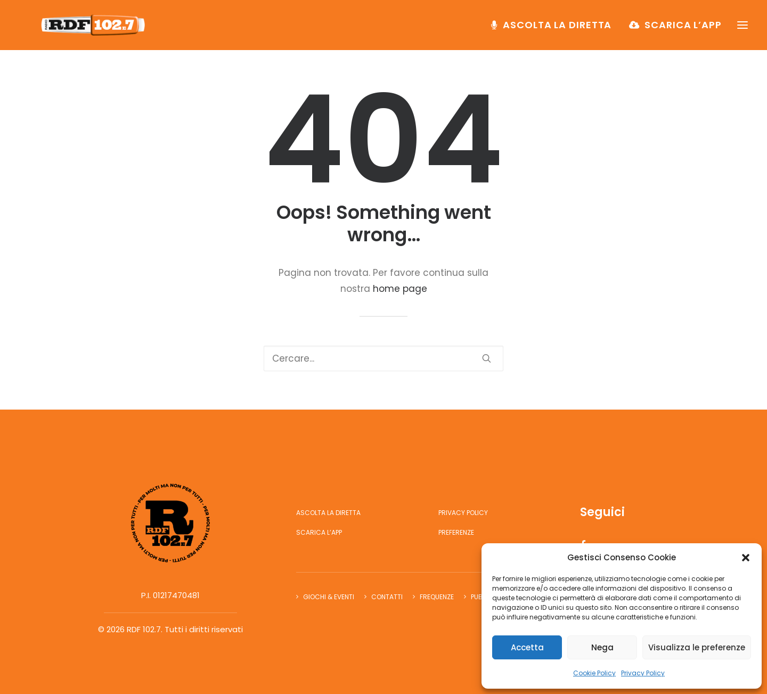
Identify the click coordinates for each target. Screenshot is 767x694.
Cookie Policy (594, 672)
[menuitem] (555, 30)
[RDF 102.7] (99, 30)
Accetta (527, 647)
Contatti (387, 596)
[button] (745, 557)
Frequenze (437, 596)
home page (400, 288)
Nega (602, 647)
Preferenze (456, 532)
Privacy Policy (643, 672)
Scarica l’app (683, 30)
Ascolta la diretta (557, 30)
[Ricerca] (383, 358)
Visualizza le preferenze (696, 647)
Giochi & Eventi (328, 596)
